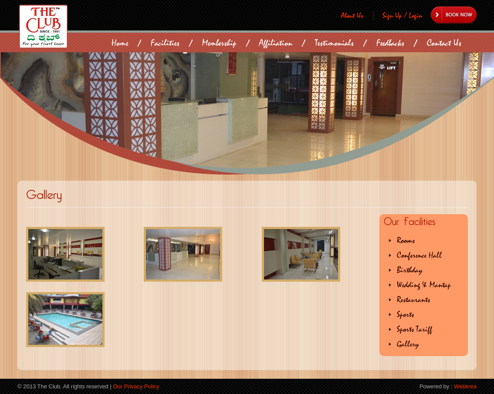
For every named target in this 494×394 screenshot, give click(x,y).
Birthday (409, 270)
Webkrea (465, 386)
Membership (219, 43)
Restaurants (413, 300)
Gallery (408, 344)
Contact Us (444, 43)
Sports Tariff (414, 329)
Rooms (406, 241)
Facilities (165, 43)
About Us (352, 15)
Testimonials (334, 43)
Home (120, 43)
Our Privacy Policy (136, 386)
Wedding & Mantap (424, 285)
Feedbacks (390, 43)
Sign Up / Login (402, 15)
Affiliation (275, 43)
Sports (405, 315)
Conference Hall (419, 255)
